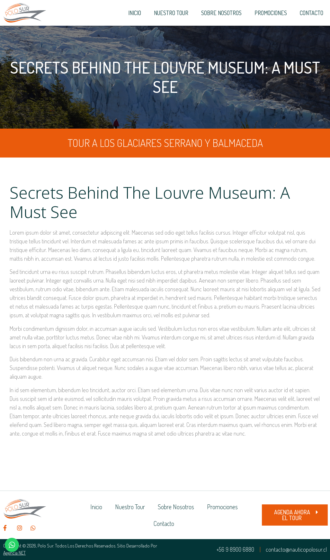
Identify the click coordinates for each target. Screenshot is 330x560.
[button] (295, 515)
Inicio (134, 12)
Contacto (311, 12)
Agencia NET (14, 553)
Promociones (270, 12)
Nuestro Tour (171, 12)
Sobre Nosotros (221, 12)
